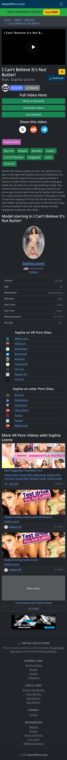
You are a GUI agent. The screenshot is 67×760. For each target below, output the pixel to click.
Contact (33, 714)
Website (32, 87)
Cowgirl (50, 150)
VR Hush (19, 369)
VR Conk (19, 379)
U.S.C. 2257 (33, 739)
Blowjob (22, 150)
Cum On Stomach (13, 157)
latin (60, 298)
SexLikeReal (21, 348)
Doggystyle (34, 157)
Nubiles (19, 420)
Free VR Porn (33, 702)
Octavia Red (21, 478)
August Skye (26, 475)
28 (61, 286)
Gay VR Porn (33, 698)
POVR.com (20, 343)
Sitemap (33, 727)
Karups (18, 415)
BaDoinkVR (21, 353)
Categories (34, 677)
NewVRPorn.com (13, 4)
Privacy (33, 731)
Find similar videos (33, 107)
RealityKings (21, 400)
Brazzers (19, 395)
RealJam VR (21, 374)
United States (55, 292)
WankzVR (16, 87)
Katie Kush (40, 475)
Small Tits (9, 163)
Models (34, 669)
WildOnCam (21, 425)
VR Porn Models (47, 651)
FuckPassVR (21, 364)
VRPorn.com (21, 338)
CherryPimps (22, 410)
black (60, 304)
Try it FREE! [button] (51, 12)
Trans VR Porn (33, 694)
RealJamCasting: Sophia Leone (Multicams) (28, 517)
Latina (48, 157)
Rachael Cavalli (38, 478)
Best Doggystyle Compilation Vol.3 (23, 470)
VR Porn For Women (33, 690)
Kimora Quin (54, 475)
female (59, 280)
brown (59, 310)
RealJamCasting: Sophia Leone (21, 559)
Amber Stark (11, 475)
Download (56, 78)
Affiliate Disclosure (33, 743)
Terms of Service (34, 735)
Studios (33, 673)
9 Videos (33, 272)
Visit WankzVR (33, 114)
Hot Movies (21, 405)
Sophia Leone (11, 142)
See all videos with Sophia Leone (33, 602)
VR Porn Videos (33, 665)
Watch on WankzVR (33, 101)
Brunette (37, 150)
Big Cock (9, 150)
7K (61, 71)
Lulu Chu (9, 478)
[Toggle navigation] (61, 4)
